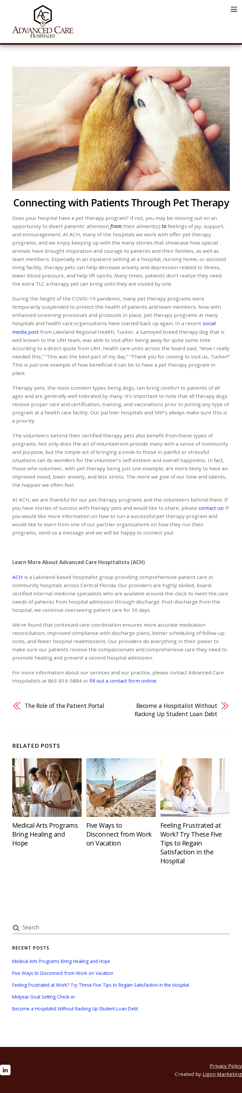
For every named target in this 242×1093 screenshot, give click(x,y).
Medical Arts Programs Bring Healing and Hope (45, 834)
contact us (211, 508)
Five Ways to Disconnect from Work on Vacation (119, 834)
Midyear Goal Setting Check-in (43, 997)
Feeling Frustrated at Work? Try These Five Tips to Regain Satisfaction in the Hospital (191, 843)
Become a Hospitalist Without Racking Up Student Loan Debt (176, 710)
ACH (17, 577)
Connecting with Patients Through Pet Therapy (121, 202)
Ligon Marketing (222, 1074)
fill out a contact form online (123, 680)
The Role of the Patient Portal (64, 706)
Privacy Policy (226, 1065)
